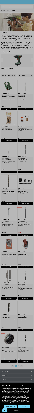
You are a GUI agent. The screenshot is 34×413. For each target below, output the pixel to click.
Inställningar (17, 410)
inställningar (9, 400)
